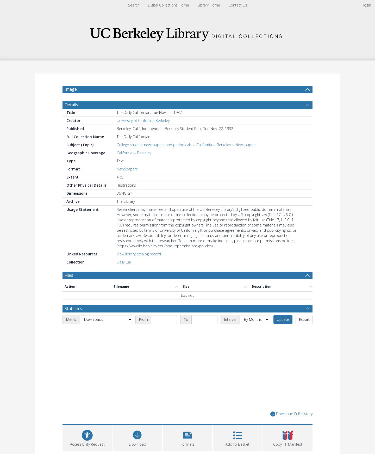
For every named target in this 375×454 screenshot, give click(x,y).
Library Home (208, 5)
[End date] (204, 319)
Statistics (73, 308)
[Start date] (164, 319)
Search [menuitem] (134, 5)
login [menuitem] (367, 5)
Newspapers (127, 169)
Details (71, 105)
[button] (187, 437)
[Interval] (254, 319)
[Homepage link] (187, 33)
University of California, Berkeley (143, 120)
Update (283, 319)
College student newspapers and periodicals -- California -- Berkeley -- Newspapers (187, 144)
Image (71, 89)
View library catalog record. (139, 253)
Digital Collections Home (168, 5)
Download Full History (291, 414)
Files (69, 275)
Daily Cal (124, 262)
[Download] (137, 437)
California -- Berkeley (134, 152)
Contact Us (237, 5)
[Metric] (106, 319)
